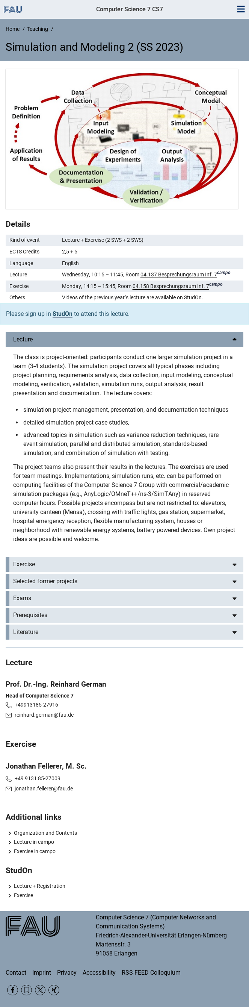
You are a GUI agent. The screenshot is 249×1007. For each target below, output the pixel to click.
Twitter (40, 990)
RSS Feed (26, 990)
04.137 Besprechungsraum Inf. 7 (178, 274)
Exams (22, 598)
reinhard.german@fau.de (44, 715)
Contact (16, 972)
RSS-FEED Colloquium (151, 972)
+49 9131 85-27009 (37, 778)
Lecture (23, 339)
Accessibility (99, 972)
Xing (53, 990)
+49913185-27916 (36, 705)
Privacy (67, 972)
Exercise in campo (35, 851)
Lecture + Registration (39, 886)
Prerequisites (30, 615)
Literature (25, 631)
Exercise (23, 895)
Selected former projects (45, 581)
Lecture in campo (34, 842)
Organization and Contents (45, 833)
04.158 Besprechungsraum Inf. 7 (171, 286)
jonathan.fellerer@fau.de (44, 789)
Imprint (41, 972)
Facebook (12, 990)
